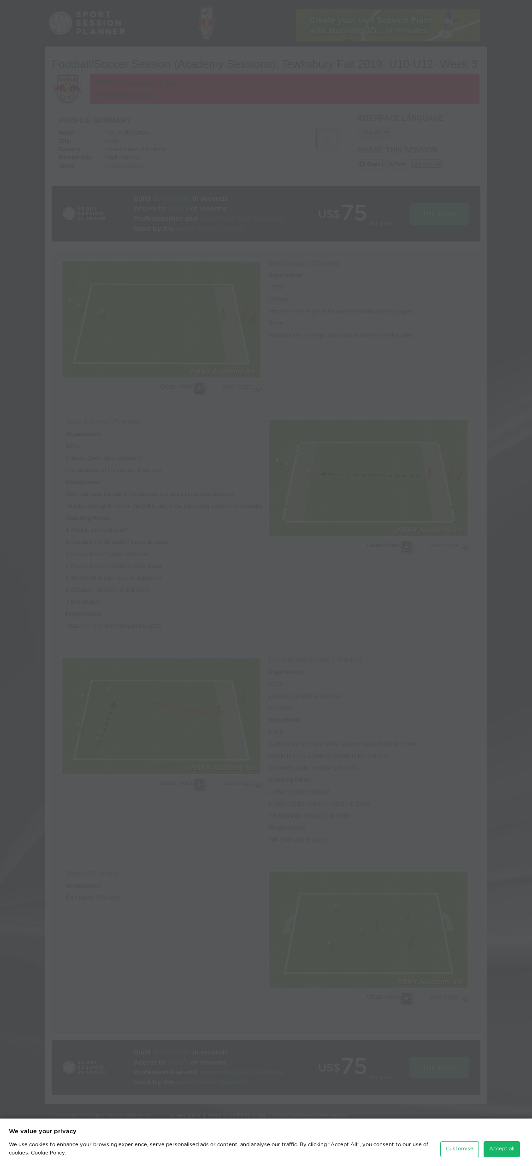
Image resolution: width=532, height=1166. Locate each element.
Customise (459, 1145)
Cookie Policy (48, 1149)
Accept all (501, 1145)
